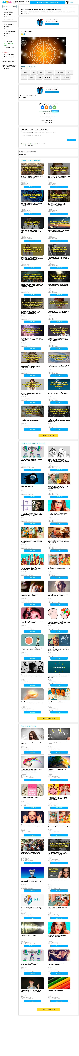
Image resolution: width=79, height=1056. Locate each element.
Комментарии (9, 47)
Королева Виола (25, 858)
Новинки (7, 14)
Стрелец (25, 72)
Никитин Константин (26, 802)
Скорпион (60, 72)
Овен (39, 77)
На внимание (8, 24)
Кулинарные (8, 29)
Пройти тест (32, 187)
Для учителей (9, 54)
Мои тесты (8, 41)
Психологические (10, 31)
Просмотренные (9, 16)
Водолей (49, 72)
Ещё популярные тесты (48, 718)
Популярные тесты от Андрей (33, 443)
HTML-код (48, 122)
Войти (71, 2)
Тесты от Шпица (25, 747)
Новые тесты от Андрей (30, 160)
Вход (6, 68)
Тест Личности (63, 7)
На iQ (6, 26)
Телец (69, 72)
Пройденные (8, 19)
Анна (23, 885)
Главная (7, 9)
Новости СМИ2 (22, 97)
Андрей (55, 7)
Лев (24, 77)
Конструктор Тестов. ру (21, 2)
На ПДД (7, 36)
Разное (7, 33)
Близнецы (66, 77)
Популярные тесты (28, 726)
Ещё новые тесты (48, 435)
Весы (31, 77)
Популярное (8, 12)
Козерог (47, 77)
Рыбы (56, 77)
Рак (34, 72)
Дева (40, 72)
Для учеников (8, 56)
